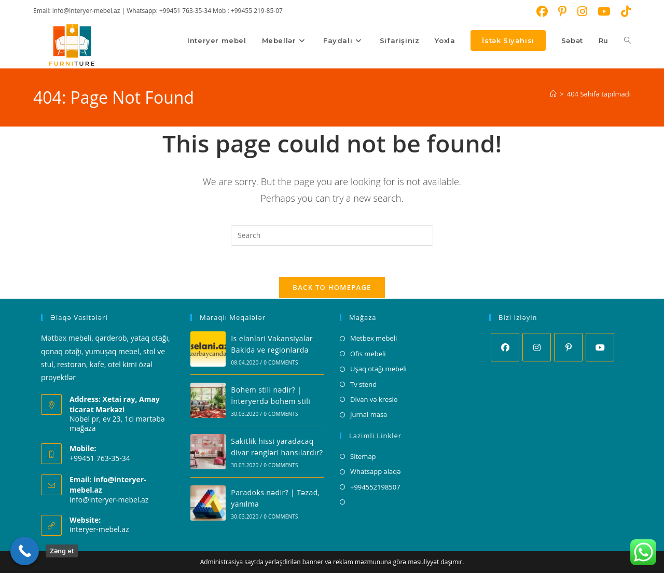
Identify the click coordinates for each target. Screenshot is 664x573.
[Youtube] (600, 347)
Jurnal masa (368, 415)
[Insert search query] (332, 235)
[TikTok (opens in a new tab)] (623, 11)
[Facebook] (505, 347)
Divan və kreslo (374, 399)
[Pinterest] (568, 347)
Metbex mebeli (373, 338)
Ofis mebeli (368, 353)
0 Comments (281, 362)
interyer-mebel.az (99, 529)
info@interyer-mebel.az (109, 500)
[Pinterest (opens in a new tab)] (562, 11)
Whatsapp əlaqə (375, 471)
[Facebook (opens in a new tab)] (542, 11)
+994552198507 (375, 487)
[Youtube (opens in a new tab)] (604, 11)
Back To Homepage (332, 287)
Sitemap (363, 456)
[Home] (553, 94)
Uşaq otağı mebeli (378, 368)
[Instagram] (536, 347)
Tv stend (363, 384)
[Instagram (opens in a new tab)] (582, 11)
